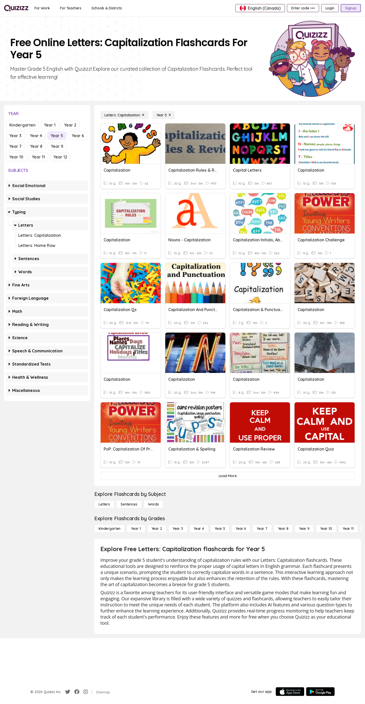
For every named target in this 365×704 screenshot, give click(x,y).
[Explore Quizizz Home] (16, 8)
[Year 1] (136, 529)
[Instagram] (85, 692)
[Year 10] (326, 529)
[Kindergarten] (109, 529)
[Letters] (104, 504)
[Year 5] (163, 115)
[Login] (330, 8)
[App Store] (290, 691)
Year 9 (57, 146)
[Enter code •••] (303, 8)
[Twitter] (67, 692)
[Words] (153, 504)
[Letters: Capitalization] (124, 115)
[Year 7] (261, 529)
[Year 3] (177, 529)
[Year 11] (348, 529)
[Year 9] (304, 529)
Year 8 (36, 146)
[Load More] (227, 476)
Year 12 (60, 156)
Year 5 (57, 135)
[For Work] (42, 8)
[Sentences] (129, 504)
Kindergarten (22, 125)
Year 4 (36, 135)
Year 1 (50, 125)
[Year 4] (198, 529)
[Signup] (351, 8)
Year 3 (15, 135)
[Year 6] (240, 529)
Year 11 (38, 156)
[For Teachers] (70, 8)
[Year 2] (156, 529)
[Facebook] (76, 692)
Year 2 (70, 125)
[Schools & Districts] (106, 8)
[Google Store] (320, 691)
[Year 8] (283, 529)
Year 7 (15, 146)
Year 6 (78, 135)
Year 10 (16, 156)
